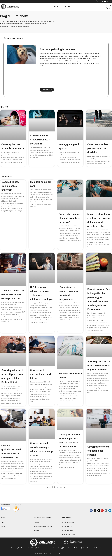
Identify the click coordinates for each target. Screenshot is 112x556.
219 (61, 491)
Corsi (56, 7)
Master (67, 7)
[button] (108, 7)
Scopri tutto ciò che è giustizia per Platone (98, 454)
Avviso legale (15, 548)
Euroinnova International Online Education (43, 528)
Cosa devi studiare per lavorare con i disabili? (98, 148)
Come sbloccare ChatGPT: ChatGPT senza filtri (41, 139)
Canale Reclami (68, 548)
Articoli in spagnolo (68, 522)
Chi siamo (37, 522)
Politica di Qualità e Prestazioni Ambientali (87, 548)
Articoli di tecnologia (68, 530)
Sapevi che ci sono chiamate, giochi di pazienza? (69, 218)
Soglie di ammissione (68, 534)
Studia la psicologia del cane (57, 49)
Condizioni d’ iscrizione (28, 548)
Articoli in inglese (67, 526)
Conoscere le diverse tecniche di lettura (41, 378)
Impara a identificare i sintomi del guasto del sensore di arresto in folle (98, 222)
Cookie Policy (57, 548)
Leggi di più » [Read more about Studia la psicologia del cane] (47, 89)
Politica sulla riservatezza (44, 548)
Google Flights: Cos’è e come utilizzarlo (10, 186)
